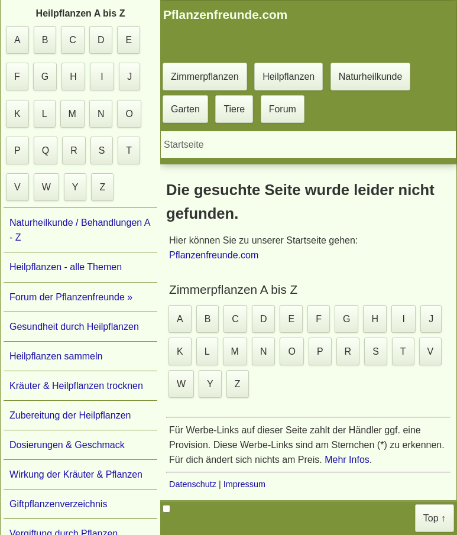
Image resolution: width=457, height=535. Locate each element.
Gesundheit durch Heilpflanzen (74, 327)
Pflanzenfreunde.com (213, 255)
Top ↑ (434, 518)
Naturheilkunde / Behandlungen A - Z (79, 230)
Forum (282, 109)
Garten (185, 109)
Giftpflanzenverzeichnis (58, 504)
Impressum (244, 484)
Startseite (184, 145)
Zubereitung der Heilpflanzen (70, 415)
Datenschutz (192, 484)
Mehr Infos (347, 460)
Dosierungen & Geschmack (67, 445)
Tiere (234, 109)
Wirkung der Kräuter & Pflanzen (75, 474)
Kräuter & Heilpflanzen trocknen (76, 386)
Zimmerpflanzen (205, 77)
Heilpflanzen (288, 77)
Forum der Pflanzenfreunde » (70, 297)
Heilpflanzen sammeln (55, 356)
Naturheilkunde (371, 77)
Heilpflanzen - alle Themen (65, 267)
